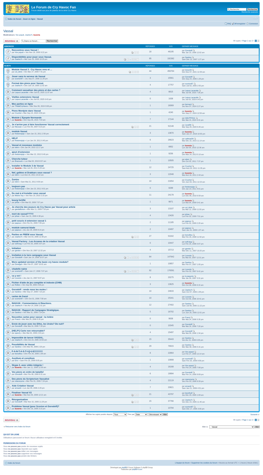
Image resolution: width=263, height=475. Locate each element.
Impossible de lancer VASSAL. (28, 337)
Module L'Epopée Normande (27, 117)
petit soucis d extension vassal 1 (29, 220)
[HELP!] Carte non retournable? (28, 330)
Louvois (188, 256)
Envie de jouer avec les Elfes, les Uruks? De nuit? (38, 324)
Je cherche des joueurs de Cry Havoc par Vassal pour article (43, 207)
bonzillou (188, 235)
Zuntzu (15, 179)
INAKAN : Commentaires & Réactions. (32, 303)
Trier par (137, 414)
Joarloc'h (29, 35)
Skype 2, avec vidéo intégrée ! (27, 365)
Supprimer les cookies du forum (204, 463)
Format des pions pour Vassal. (28, 83)
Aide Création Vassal (23, 385)
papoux (18, 223)
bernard (188, 104)
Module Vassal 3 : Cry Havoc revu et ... (32, 69)
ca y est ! (16, 275)
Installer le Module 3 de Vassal (28, 165)
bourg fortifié (18, 200)
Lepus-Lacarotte (21, 92)
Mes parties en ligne (22, 104)
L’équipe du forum (182, 463)
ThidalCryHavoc (21, 106)
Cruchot (18, 113)
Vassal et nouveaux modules (27, 145)
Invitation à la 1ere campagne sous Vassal (34, 255)
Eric (16, 360)
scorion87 (19, 79)
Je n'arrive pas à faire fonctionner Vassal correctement (40, 124)
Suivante (254, 414)
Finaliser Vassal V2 (22, 392)
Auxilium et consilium (23, 358)
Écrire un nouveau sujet (11, 41)
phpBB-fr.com (137, 469)
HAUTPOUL (190, 118)
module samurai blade (23, 227)
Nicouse (18, 127)
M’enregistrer (240, 24)
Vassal (40, 19)
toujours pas (18, 186)
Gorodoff (188, 50)
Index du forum (14, 19)
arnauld (18, 388)
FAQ (229, 24)
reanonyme (19, 381)
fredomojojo (19, 134)
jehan (17, 202)
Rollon (17, 285)
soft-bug (18, 244)
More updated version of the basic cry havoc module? (40, 262)
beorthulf (188, 393)
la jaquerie (189, 276)
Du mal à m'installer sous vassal (29, 193)
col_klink (18, 72)
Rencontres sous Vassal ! (25, 50)
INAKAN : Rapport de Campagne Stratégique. (35, 310)
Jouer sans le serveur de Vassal (28, 76)
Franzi (17, 319)
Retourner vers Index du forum (17, 427)
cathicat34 (189, 139)
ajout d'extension (21, 152)
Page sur (247, 41)
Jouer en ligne (29, 19)
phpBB (124, 467)
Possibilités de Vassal (23, 344)
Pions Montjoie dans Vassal (26, 110)
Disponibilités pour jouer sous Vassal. (32, 57)
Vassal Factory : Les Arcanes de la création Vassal (38, 241)
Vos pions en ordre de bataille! (28, 372)
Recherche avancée (250, 12)
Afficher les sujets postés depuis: (106, 414)
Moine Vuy (19, 195)
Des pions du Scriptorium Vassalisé (30, 379)
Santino (188, 57)
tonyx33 (188, 70)
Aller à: (205, 427)
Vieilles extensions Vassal (25, 97)
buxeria (36, 35)
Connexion (253, 24)
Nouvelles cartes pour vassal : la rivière (32, 317)
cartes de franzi (20, 296)
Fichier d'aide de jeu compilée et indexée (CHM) (37, 282)
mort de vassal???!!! (23, 214)
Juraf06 (188, 125)
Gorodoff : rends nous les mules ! (29, 289)
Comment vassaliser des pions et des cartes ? (36, 90)
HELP (15, 138)
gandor (18, 250)
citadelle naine (19, 269)
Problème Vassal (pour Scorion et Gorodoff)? (35, 406)
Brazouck (19, 161)
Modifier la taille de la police (255, 18)
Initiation (16, 248)
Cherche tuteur (20, 159)
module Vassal (19, 131)
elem (17, 147)
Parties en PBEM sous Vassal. (27, 234)
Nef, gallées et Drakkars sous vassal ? (32, 172)
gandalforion (20, 209)
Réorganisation (20, 399)
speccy (18, 333)
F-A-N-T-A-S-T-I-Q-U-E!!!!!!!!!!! (27, 351)
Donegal (18, 264)
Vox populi (20, 35)
